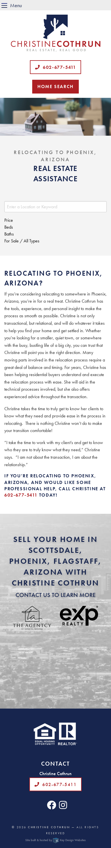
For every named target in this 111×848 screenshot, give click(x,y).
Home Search (55, 86)
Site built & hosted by (55, 840)
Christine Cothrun (49, 827)
